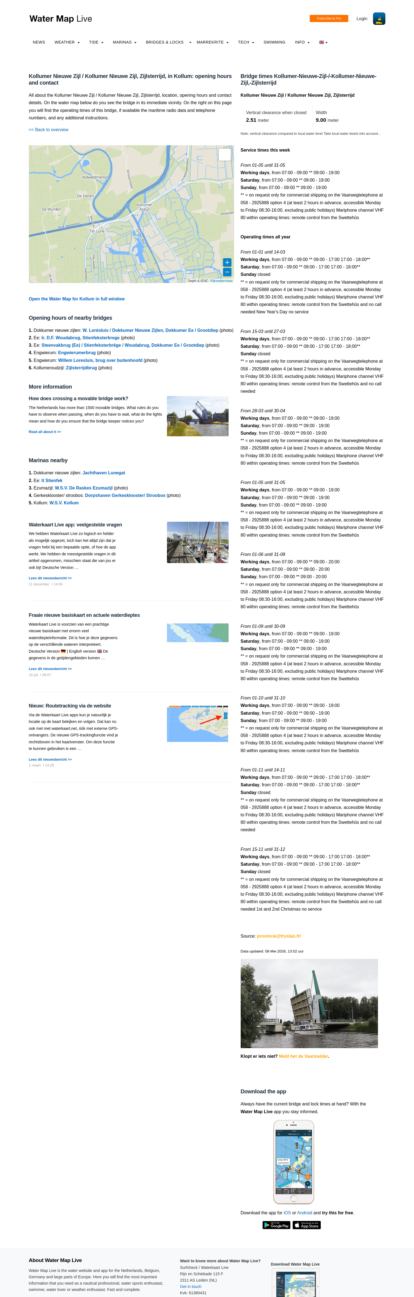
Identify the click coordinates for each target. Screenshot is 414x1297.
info (302, 42)
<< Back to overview (48, 129)
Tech (246, 42)
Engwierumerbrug (77, 352)
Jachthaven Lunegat (104, 472)
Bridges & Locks (165, 42)
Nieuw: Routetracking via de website (70, 706)
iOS (287, 1212)
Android (304, 1212)
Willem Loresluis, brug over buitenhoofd (100, 360)
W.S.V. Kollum (64, 502)
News (39, 42)
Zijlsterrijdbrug (81, 367)
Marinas (124, 42)
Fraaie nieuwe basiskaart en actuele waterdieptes (84, 615)
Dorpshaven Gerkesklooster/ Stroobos (125, 495)
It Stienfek (52, 480)
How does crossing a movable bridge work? (78, 398)
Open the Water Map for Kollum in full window (77, 299)
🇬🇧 (323, 42)
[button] (225, 155)
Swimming (275, 42)
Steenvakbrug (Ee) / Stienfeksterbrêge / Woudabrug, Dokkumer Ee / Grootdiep (123, 345)
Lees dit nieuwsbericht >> (50, 578)
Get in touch (191, 1286)
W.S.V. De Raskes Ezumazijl (84, 488)
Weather (67, 42)
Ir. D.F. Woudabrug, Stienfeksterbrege (81, 337)
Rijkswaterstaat (221, 281)
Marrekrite (213, 42)
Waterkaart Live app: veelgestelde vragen (75, 525)
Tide (96, 42)
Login (362, 18)
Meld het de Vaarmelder (303, 1056)
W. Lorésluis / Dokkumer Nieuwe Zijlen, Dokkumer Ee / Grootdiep (150, 330)
